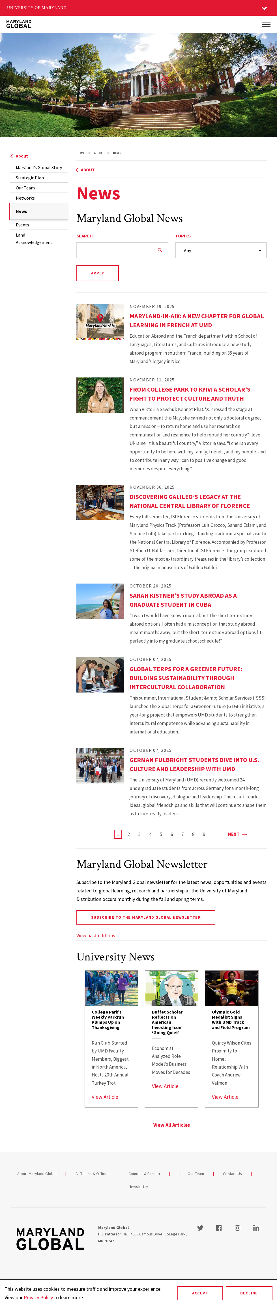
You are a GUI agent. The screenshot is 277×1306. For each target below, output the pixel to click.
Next (237, 833)
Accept (200, 1293)
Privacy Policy (38, 1297)
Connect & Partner (144, 1173)
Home (80, 153)
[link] (111, 1039)
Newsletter (139, 1186)
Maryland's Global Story (39, 167)
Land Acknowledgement (34, 238)
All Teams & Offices (93, 1173)
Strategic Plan (30, 177)
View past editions (95, 935)
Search (84, 236)
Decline (249, 1293)
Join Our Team (191, 1173)
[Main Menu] (266, 24)
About (19, 156)
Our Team (25, 188)
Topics (183, 236)
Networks (25, 198)
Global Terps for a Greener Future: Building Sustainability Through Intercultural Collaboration (186, 678)
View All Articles (171, 1125)
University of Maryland (37, 8)
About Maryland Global (37, 1173)
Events (22, 225)
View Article (105, 1096)
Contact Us (232, 1173)
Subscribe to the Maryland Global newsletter (146, 917)
